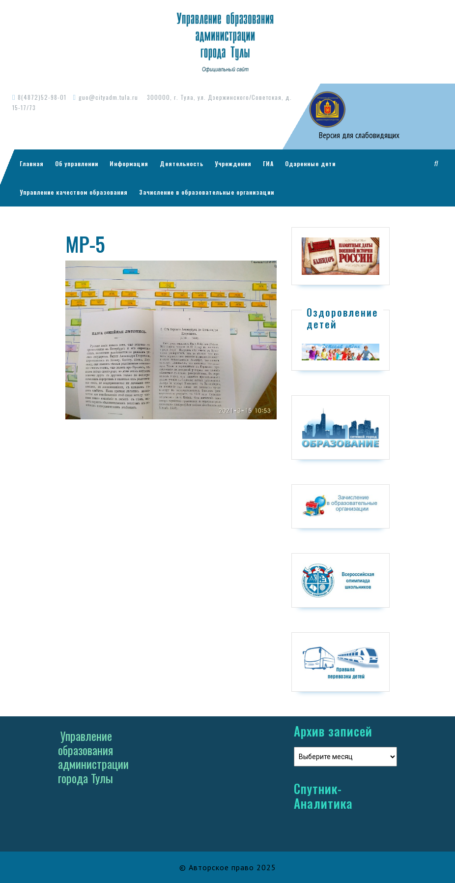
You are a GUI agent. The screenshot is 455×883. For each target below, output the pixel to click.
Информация (129, 163)
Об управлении (76, 163)
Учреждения (233, 163)
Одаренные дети (310, 163)
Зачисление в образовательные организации (206, 192)
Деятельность (181, 163)
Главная (32, 163)
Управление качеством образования (74, 192)
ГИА (268, 163)
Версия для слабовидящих (358, 135)
